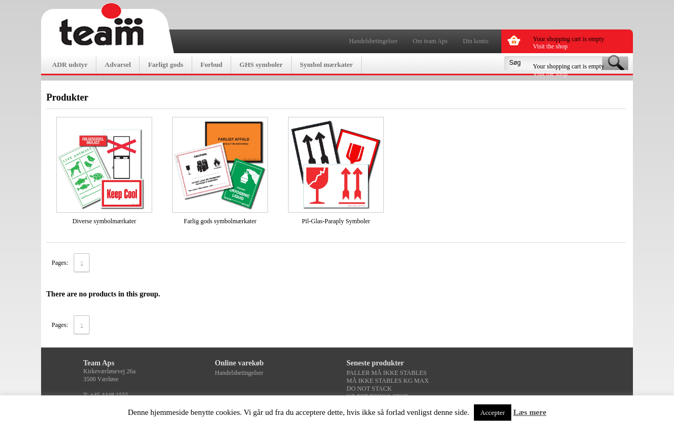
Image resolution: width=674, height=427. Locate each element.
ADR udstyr (70, 64)
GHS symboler (261, 64)
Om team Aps (430, 41)
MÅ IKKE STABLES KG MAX (387, 380)
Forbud (211, 64)
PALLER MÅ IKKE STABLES (386, 372)
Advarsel (118, 64)
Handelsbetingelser (373, 41)
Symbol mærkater (326, 64)
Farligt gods (165, 64)
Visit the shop (550, 46)
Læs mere (530, 412)
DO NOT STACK (369, 388)
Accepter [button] (492, 412)
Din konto (475, 41)
